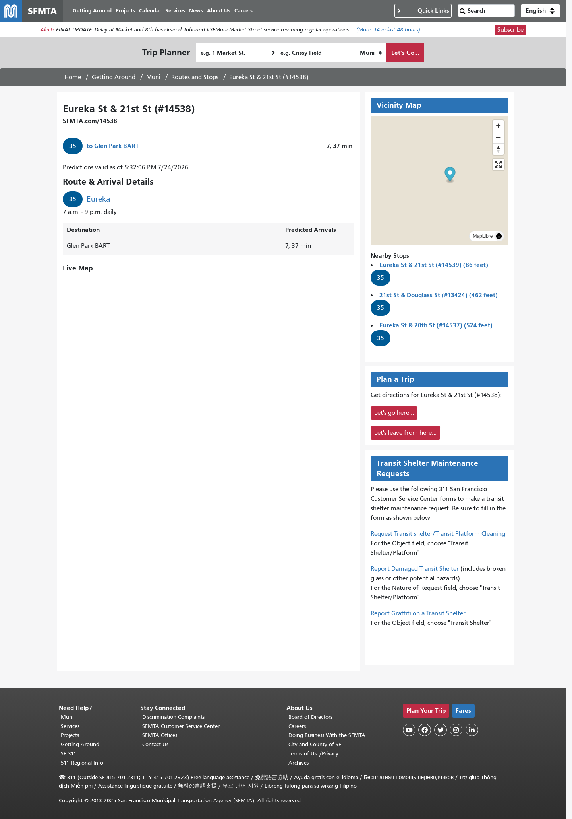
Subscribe (510, 30)
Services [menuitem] (176, 11)
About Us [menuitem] (219, 11)
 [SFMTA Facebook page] (424, 730)
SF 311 (69, 753)
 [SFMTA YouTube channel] (409, 730)
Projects (70, 735)
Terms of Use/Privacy (313, 753)
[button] (540, 11)
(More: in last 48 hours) (388, 30)
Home (72, 77)
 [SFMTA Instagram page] (456, 730)
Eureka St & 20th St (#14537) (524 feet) (436, 325)
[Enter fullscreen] (498, 165)
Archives (298, 762)
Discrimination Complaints (173, 717)
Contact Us (155, 744)
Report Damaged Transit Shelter (415, 569)
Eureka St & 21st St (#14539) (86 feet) (433, 265)
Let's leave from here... (405, 433)
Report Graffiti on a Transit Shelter (418, 613)
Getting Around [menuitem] (92, 11)
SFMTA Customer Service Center (181, 726)
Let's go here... (394, 413)
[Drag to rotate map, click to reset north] (498, 149)
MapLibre (483, 236)
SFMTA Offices (159, 735)
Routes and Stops (194, 77)
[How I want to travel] (370, 53)
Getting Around (113, 77)
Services (70, 726)
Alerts (47, 30)
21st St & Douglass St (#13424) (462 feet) (438, 295)
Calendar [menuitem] (150, 11)
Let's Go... (405, 53)
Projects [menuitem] (125, 11)
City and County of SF (314, 744)
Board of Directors (310, 717)
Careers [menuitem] (244, 11)
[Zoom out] (498, 138)
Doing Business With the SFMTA (326, 735)
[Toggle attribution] (499, 236)
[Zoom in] (498, 126)
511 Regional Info (82, 762)
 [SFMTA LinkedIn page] (472, 730)
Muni (153, 77)
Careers (297, 726)
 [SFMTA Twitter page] (440, 730)
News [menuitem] (196, 11)
